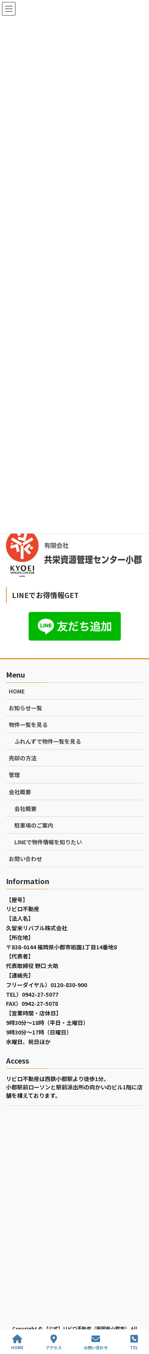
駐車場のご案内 (33, 825)
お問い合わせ (25, 859)
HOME (17, 691)
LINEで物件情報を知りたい (48, 842)
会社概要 (20, 792)
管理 (14, 775)
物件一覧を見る (28, 725)
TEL (134, 1342)
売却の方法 (23, 758)
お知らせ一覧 (25, 708)
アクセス (54, 1342)
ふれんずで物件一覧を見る (47, 741)
